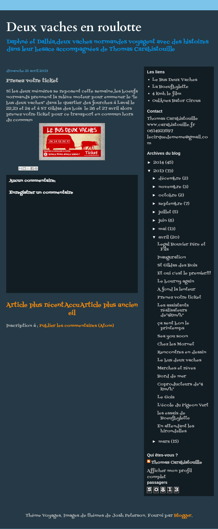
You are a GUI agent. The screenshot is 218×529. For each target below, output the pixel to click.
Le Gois (165, 397)
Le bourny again (175, 281)
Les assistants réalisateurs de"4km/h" (173, 310)
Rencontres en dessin (181, 352)
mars (164, 442)
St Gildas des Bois (177, 265)
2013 (159, 171)
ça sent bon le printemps (173, 325)
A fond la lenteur (176, 289)
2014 (159, 163)
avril (164, 237)
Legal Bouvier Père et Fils (181, 246)
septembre (171, 204)
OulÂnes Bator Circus (176, 101)
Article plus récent (35, 305)
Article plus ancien (109, 305)
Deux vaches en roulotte (74, 27)
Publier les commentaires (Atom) (76, 326)
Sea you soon (172, 336)
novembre (170, 187)
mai (163, 229)
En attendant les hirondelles (175, 428)
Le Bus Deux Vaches (174, 80)
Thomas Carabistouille (176, 463)
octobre (168, 195)
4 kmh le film (166, 94)
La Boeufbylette (170, 87)
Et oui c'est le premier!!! (184, 273)
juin (163, 221)
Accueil (71, 309)
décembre (170, 178)
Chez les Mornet (175, 344)
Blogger (182, 516)
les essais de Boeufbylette (173, 415)
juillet (165, 212)
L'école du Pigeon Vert (182, 405)
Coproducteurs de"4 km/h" (180, 386)
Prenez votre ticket (179, 297)
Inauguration (171, 257)
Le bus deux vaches (179, 360)
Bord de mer (171, 376)
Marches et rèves (176, 368)
